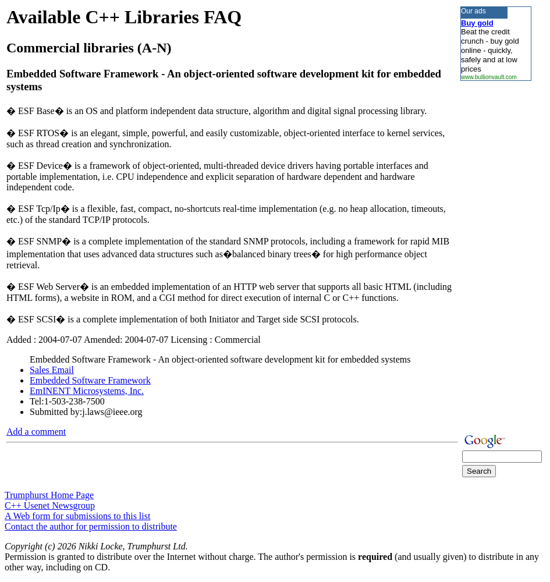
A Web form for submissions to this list (77, 516)
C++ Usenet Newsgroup (50, 505)
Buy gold (477, 23)
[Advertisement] (495, 255)
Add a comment (36, 431)
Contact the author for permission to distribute (91, 526)
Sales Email (52, 370)
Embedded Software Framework (90, 380)
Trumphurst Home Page (49, 495)
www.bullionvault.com (489, 77)
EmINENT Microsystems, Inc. (87, 391)
